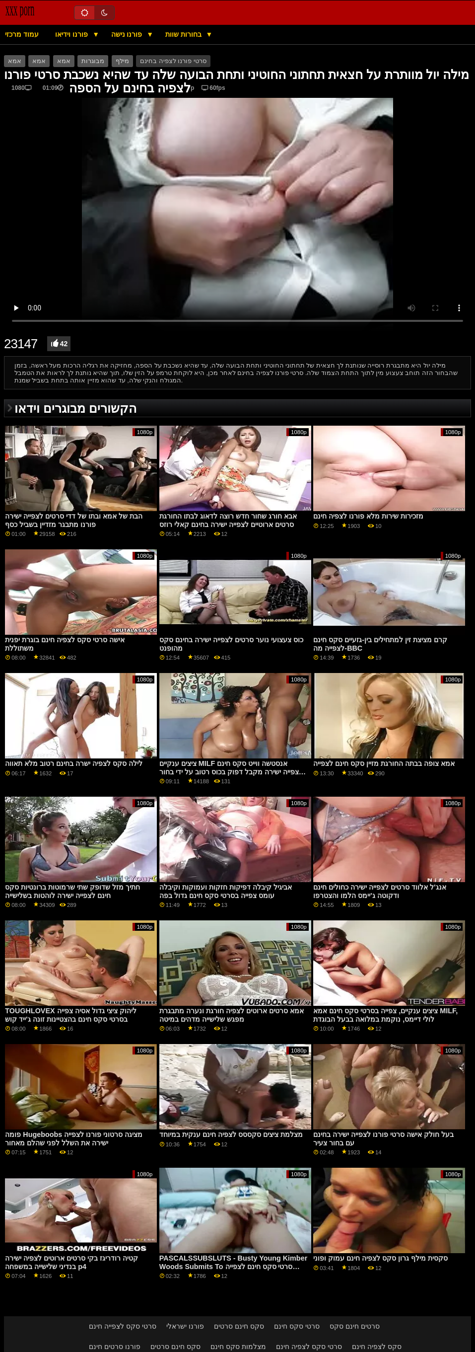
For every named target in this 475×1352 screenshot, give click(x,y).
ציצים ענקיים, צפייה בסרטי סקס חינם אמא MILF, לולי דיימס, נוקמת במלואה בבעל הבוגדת (385, 1015)
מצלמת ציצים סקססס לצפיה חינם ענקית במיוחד (231, 1134)
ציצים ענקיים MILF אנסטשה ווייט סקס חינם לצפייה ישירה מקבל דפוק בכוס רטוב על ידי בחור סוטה (231, 771)
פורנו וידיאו (72, 34)
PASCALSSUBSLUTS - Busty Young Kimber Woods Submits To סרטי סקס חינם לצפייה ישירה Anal (233, 1266)
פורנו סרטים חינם (114, 1347)
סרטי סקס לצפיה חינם (309, 1347)
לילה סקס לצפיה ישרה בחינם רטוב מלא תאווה (73, 763)
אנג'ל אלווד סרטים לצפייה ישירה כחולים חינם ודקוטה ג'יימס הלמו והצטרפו (379, 891)
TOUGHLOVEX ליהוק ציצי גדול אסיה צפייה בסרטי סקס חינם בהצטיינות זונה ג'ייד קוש (70, 1015)
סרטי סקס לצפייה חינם (122, 1326)
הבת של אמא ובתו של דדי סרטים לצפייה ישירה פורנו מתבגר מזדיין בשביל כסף (73, 520)
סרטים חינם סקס (355, 1326)
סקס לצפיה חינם (377, 1347)
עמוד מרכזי (22, 34)
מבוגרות (92, 61)
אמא (14, 61)
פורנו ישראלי (185, 1326)
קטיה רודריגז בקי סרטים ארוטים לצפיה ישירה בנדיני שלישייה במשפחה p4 (71, 1262)
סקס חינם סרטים (239, 1326)
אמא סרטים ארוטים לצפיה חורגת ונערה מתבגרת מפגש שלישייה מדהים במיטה (231, 1015)
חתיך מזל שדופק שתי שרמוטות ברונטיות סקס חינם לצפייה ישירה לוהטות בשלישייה (72, 891)
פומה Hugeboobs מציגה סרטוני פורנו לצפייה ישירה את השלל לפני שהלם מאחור (73, 1138)
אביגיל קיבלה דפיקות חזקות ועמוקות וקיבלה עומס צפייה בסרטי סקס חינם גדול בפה (225, 891)
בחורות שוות (184, 34)
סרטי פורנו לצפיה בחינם (173, 61)
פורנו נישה (127, 34)
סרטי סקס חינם (297, 1326)
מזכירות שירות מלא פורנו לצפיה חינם (368, 516)
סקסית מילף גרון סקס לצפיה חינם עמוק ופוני (380, 1258)
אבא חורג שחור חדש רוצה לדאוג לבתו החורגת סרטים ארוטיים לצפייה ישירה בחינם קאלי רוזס (228, 520)
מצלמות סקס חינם (238, 1347)
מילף (122, 61)
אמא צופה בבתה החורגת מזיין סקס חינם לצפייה (384, 763)
